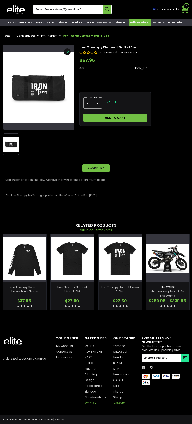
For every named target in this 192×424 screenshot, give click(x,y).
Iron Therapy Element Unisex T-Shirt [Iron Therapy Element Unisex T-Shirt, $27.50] (72, 289)
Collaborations (140, 22)
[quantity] (93, 103)
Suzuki (117, 363)
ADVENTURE (26, 22)
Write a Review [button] (129, 52)
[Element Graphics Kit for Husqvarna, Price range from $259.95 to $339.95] (167, 258)
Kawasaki (120, 351)
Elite (116, 386)
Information (176, 22)
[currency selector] (155, 9)
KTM (116, 369)
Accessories (105, 22)
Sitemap (60, 419)
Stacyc (118, 397)
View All (90, 403)
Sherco (118, 391)
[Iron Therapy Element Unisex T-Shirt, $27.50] (72, 258)
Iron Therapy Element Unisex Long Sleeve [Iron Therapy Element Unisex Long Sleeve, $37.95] (25, 289)
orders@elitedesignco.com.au (24, 358)
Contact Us (159, 22)
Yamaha (119, 346)
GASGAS (119, 380)
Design (91, 22)
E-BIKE (51, 22)
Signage (122, 22)
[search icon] (107, 9)
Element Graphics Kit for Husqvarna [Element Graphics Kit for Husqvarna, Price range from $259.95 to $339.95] (168, 293)
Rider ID (64, 22)
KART (40, 22)
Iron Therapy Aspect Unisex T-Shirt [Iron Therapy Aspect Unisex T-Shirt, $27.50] (120, 289)
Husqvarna (121, 374)
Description (96, 168)
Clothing (78, 22)
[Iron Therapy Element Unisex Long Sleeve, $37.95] (24, 258)
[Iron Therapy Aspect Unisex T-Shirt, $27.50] (120, 258)
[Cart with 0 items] (185, 9)
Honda (118, 357)
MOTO (12, 22)
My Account (64, 346)
